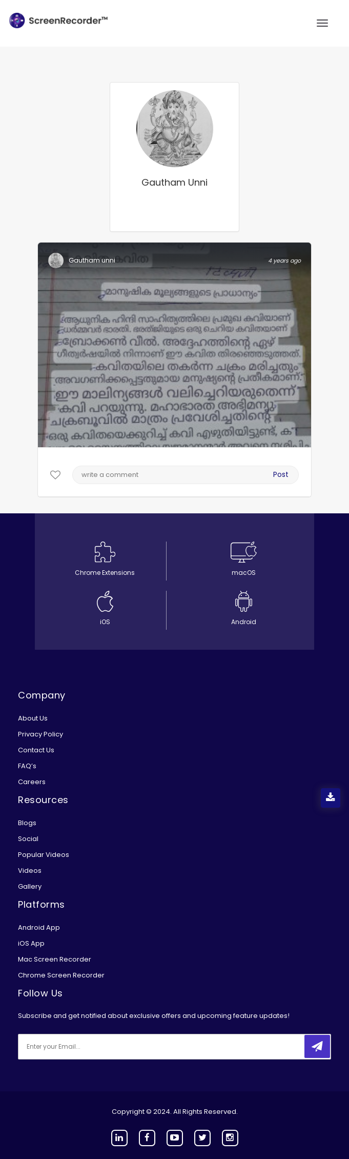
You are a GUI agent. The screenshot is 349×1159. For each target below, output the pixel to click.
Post (281, 474)
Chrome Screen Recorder (61, 975)
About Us (33, 718)
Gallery (30, 886)
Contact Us (36, 750)
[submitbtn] (317, 1046)
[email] (86, 1046)
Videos (30, 870)
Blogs (27, 823)
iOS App (31, 943)
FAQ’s (27, 766)
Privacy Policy (40, 734)
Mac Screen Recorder (54, 959)
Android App (39, 927)
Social (28, 839)
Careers (32, 782)
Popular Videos (43, 855)
